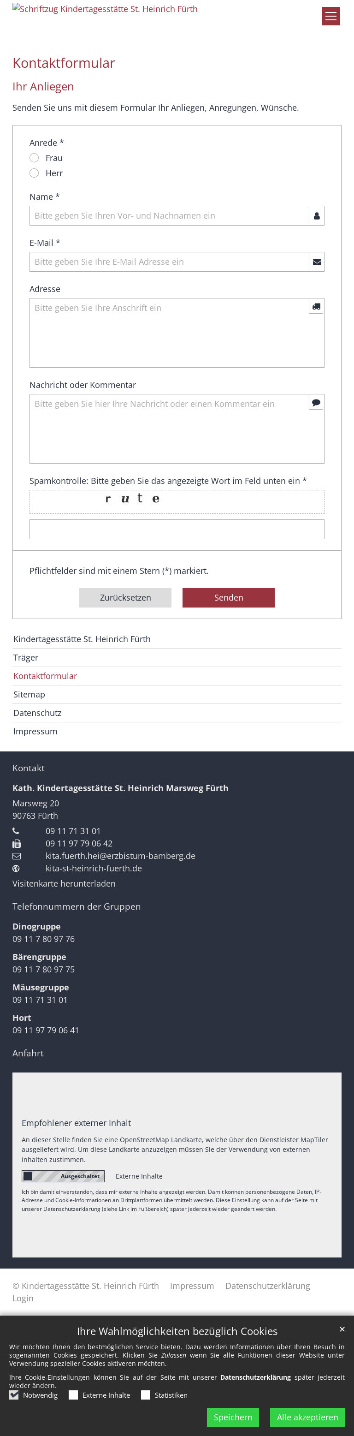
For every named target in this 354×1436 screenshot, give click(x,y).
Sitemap (29, 694)
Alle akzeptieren (307, 1417)
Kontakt (28, 768)
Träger (25, 657)
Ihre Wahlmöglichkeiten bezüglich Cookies (177, 1331)
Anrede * (47, 142)
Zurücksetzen (125, 597)
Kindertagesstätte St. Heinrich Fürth (82, 638)
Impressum (35, 731)
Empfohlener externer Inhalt (76, 1122)
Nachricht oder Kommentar (83, 384)
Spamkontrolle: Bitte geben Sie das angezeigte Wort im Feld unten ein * (168, 480)
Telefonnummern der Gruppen (76, 906)
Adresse (45, 288)
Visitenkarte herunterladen (64, 883)
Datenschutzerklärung (255, 1377)
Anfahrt (28, 1053)
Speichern (233, 1417)
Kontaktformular (63, 62)
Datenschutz (37, 712)
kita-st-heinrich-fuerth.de (94, 868)
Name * (45, 196)
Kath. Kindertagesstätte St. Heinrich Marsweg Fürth (120, 787)
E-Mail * (45, 242)
